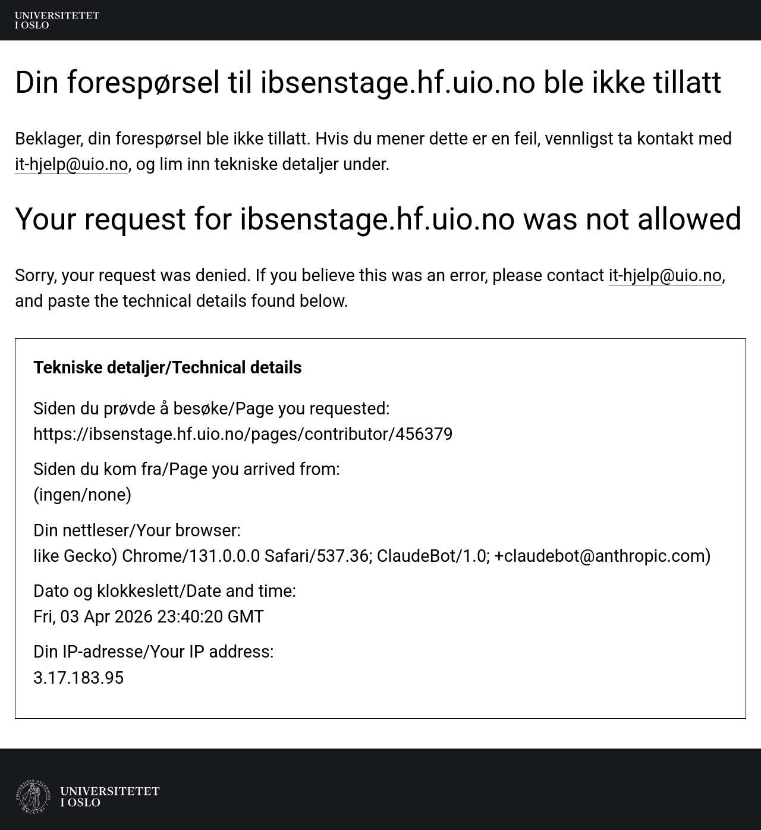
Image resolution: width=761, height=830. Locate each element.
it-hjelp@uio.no (71, 164)
